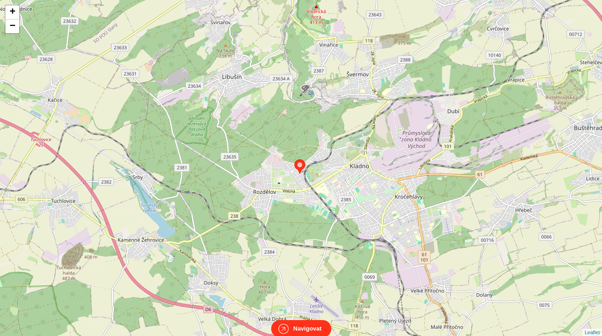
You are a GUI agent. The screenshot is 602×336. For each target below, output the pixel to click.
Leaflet (592, 324)
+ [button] (12, 12)
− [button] (12, 26)
